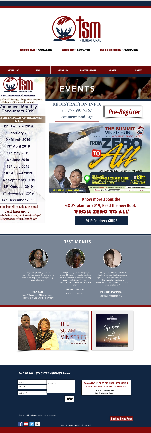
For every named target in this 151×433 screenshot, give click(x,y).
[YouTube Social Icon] (26, 424)
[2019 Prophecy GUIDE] (101, 220)
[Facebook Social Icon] (20, 424)
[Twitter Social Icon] (31, 424)
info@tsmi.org (107, 393)
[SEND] (69, 399)
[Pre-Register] (124, 111)
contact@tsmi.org (76, 117)
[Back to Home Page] (121, 418)
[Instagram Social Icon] (37, 424)
